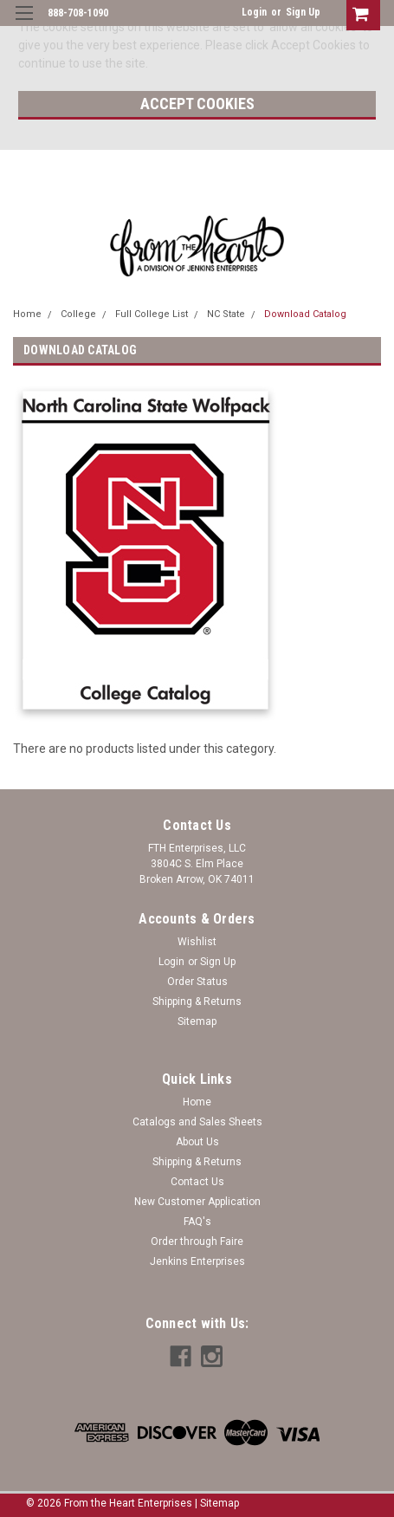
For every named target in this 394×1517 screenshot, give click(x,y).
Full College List (151, 314)
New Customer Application (197, 1202)
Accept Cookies (197, 103)
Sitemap (197, 1021)
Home (27, 314)
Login (254, 12)
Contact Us (197, 1182)
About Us (197, 1142)
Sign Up (303, 12)
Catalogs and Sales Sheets (197, 1122)
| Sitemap (217, 1503)
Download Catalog (305, 314)
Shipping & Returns (197, 1001)
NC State (226, 314)
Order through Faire (197, 1241)
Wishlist (197, 942)
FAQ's (197, 1222)
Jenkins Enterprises (197, 1261)
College (78, 314)
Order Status (197, 982)
